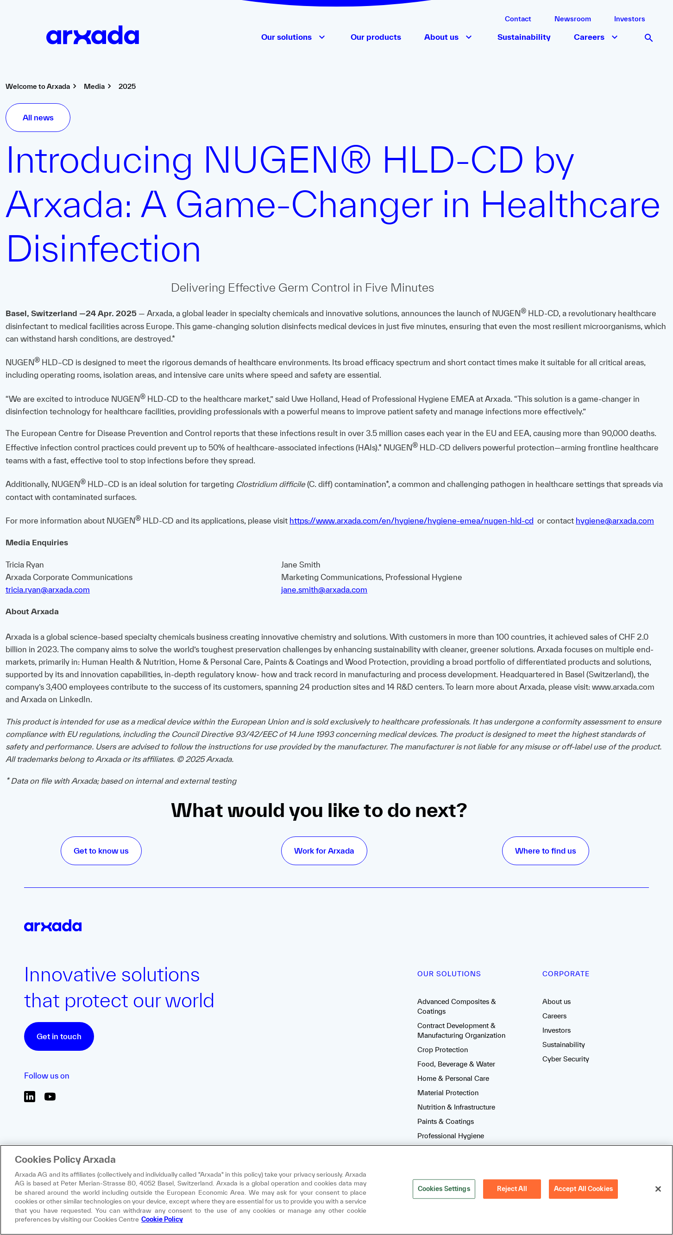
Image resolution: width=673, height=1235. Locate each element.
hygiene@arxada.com (615, 520)
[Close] (658, 1189)
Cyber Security (565, 1059)
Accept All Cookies (583, 1188)
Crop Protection (442, 1050)
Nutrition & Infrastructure (456, 1107)
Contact (518, 19)
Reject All (512, 1188)
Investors (629, 19)
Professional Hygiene (450, 1136)
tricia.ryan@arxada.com (48, 589)
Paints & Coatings (445, 1121)
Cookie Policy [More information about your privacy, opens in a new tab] (162, 1219)
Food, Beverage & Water (456, 1064)
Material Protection (447, 1093)
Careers (554, 1016)
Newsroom (572, 19)
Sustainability (563, 1044)
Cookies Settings (444, 1188)
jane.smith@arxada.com (324, 589)
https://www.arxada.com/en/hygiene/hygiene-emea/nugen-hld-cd (411, 520)
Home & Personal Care (453, 1078)
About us (556, 1001)
